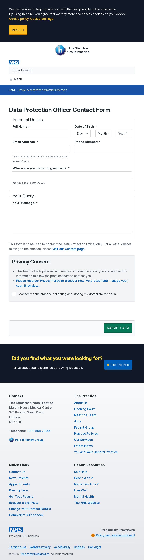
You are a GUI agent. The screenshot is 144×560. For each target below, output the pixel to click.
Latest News (83, 446)
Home (12, 90)
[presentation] (35, 311)
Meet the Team (85, 415)
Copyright (94, 547)
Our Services (83, 440)
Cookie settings (41, 19)
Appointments (19, 484)
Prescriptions (18, 490)
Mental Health (84, 496)
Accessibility (62, 547)
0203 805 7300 (38, 431)
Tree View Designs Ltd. (35, 554)
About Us (81, 403)
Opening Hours (85, 409)
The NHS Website (87, 502)
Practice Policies (86, 433)
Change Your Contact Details (30, 509)
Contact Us (17, 472)
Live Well (80, 490)
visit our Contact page (68, 249)
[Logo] (72, 50)
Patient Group (84, 427)
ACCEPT (18, 30)
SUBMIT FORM (118, 328)
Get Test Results (21, 496)
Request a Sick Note (24, 502)
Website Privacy (40, 547)
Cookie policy (19, 19)
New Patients (19, 478)
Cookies (79, 547)
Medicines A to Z (86, 484)
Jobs (77, 421)
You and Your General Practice (96, 452)
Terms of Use (17, 547)
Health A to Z (83, 478)
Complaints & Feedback (26, 515)
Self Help (80, 472)
